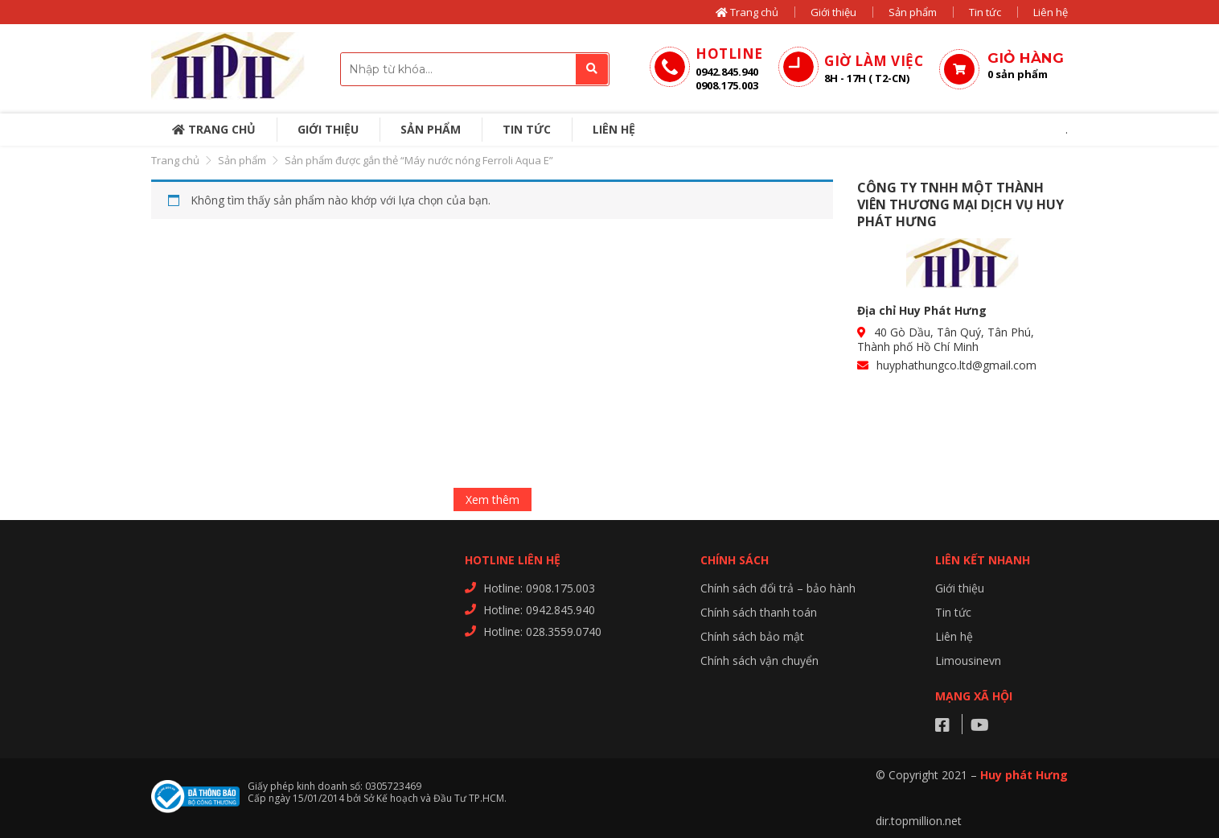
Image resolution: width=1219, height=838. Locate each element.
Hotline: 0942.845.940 (539, 609)
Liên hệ (1050, 12)
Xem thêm (492, 499)
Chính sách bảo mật (752, 636)
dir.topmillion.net (919, 820)
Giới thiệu (833, 12)
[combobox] (475, 69)
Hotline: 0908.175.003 (539, 588)
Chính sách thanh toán (758, 612)
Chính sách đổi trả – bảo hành (778, 588)
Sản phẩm (913, 12)
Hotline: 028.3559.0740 (542, 631)
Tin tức (985, 12)
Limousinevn (968, 660)
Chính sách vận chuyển (759, 660)
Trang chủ (747, 12)
